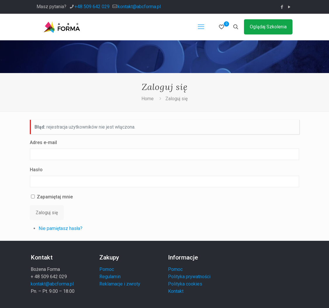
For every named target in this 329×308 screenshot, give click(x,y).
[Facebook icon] (282, 7)
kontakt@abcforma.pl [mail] (139, 6)
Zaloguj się (176, 98)
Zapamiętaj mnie (55, 197)
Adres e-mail (43, 142)
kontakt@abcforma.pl (52, 284)
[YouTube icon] (289, 7)
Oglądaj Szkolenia (268, 27)
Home (147, 98)
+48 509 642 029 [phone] (92, 6)
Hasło (36, 169)
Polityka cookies (185, 284)
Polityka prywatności (189, 276)
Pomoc (106, 269)
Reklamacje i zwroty (119, 284)
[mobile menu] (201, 27)
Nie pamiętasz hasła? (60, 228)
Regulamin (110, 276)
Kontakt (175, 291)
